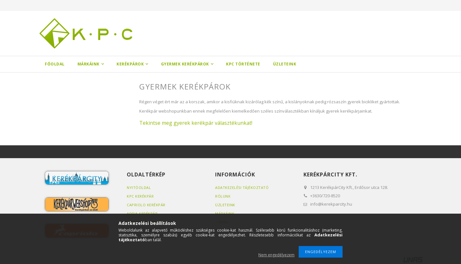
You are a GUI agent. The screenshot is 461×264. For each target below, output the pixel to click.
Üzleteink (284, 64)
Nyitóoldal (139, 187)
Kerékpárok (130, 64)
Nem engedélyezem (276, 255)
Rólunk (222, 196)
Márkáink (88, 64)
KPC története (243, 64)
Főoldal (55, 64)
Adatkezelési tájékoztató (242, 187)
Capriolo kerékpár (146, 204)
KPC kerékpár (140, 196)
